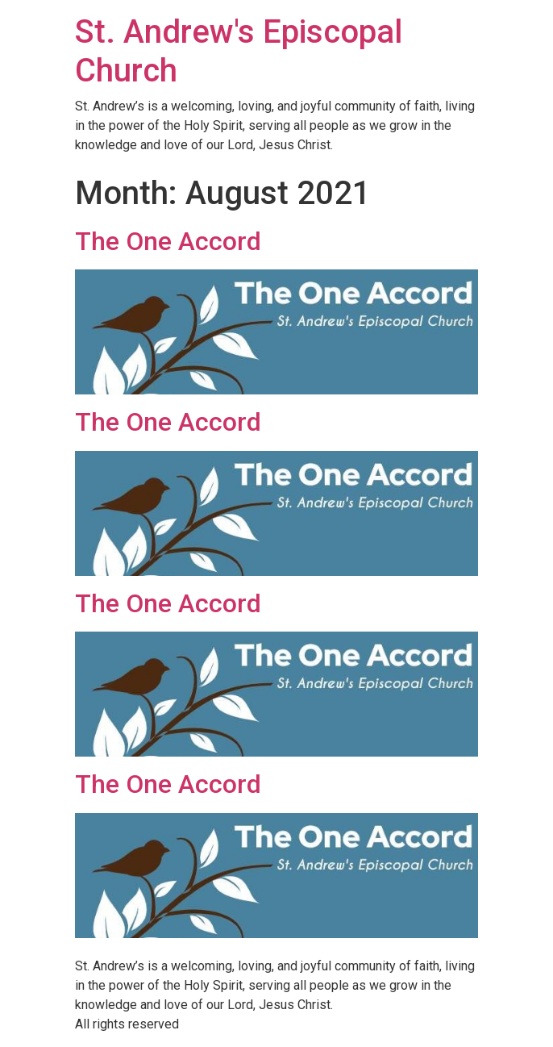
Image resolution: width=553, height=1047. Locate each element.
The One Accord (168, 241)
